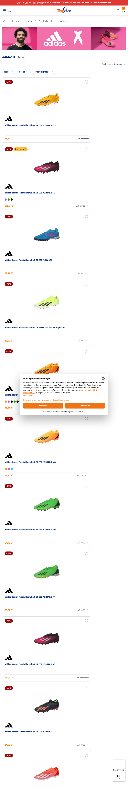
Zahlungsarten (40, 740)
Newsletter (7, 746)
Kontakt (6, 740)
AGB (67, 740)
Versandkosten (40, 735)
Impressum (70, 735)
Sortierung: (113, 63)
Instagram (7, 762)
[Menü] (123, 761)
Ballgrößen (38, 751)
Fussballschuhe (46, 21)
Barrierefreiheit (71, 751)
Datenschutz (70, 746)
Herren (15, 21)
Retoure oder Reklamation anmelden (108, 736)
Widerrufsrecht (103, 743)
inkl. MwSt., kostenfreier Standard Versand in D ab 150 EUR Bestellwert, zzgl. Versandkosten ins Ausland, (37, 701)
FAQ (4, 735)
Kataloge (38, 746)
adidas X (64, 21)
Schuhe (28, 21)
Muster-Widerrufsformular (108, 748)
